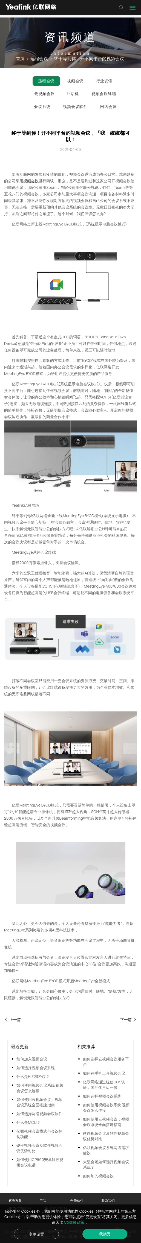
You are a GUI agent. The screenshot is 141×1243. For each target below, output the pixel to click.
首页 (20, 58)
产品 (42, 1200)
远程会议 (39, 58)
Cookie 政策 (75, 1222)
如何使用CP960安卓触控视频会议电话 (39, 1162)
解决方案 (15, 1200)
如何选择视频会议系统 (35, 1067)
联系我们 (108, 1200)
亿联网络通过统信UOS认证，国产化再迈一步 (104, 1084)
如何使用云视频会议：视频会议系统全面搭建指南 (39, 1102)
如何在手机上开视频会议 (104, 1073)
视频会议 (31, 180)
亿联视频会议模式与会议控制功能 (39, 1133)
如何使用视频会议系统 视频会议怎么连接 (39, 1088)
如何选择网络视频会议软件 (39, 1113)
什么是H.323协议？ (33, 1076)
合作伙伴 (77, 1200)
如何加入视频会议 (31, 1059)
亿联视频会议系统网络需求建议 (106, 1150)
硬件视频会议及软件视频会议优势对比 (39, 1148)
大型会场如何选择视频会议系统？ (106, 1164)
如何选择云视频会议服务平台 (106, 1061)
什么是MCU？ (28, 1122)
